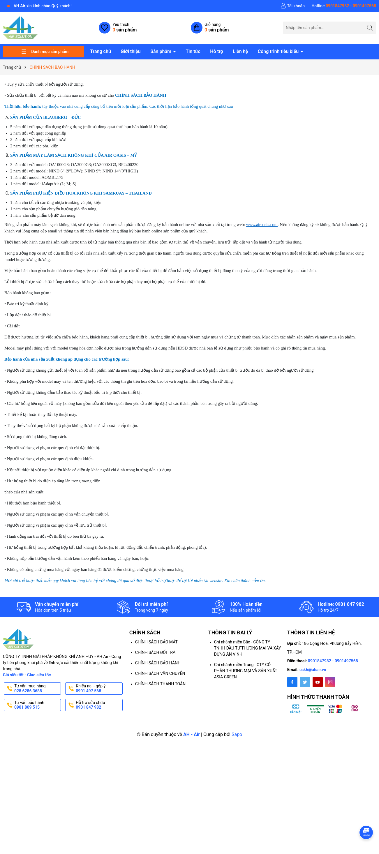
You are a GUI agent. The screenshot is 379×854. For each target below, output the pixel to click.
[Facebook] (292, 682)
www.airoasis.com (262, 224)
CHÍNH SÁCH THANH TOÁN (160, 684)
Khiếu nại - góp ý (98, 689)
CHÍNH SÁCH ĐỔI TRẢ (155, 652)
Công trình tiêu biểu (279, 51)
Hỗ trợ (216, 51)
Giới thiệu (130, 51)
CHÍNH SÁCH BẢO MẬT (156, 642)
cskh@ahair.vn (312, 669)
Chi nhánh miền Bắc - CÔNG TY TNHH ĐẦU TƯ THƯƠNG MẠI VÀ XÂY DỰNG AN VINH (247, 648)
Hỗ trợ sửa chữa (98, 705)
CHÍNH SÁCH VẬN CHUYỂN (160, 673)
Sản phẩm (161, 51)
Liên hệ (240, 51)
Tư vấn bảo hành (37, 705)
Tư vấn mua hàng (37, 689)
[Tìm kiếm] (370, 27)
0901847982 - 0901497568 (333, 661)
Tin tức (193, 51)
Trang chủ (100, 51)
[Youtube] (318, 682)
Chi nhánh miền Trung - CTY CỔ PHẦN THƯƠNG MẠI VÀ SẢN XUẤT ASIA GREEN (245, 670)
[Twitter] (305, 682)
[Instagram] (330, 682)
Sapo (237, 734)
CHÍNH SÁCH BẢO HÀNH (158, 663)
